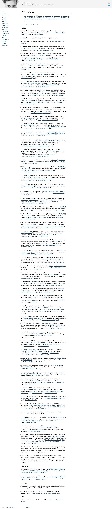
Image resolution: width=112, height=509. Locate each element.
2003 (68, 17)
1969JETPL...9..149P (43, 346)
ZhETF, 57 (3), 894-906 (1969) (51, 259)
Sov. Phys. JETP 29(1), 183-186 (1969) (44, 50)
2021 (64, 19)
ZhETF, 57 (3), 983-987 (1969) (58, 266)
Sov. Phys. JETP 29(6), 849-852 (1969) (41, 113)
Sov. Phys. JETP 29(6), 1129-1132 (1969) (39, 187)
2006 (30, 19)
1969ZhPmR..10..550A (43, 408)
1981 (64, 16)
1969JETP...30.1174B (59, 300)
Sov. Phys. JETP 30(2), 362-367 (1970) (50, 245)
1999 (59, 17)
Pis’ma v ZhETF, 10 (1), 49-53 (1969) (30, 380)
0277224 (35, 302)
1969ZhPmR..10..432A (31, 400)
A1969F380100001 (29, 408)
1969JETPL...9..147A (30, 337)
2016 (52, 19)
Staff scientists (5, 25)
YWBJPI (36, 443)
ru (109, 2)
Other (38, 24)
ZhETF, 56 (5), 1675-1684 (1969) (56, 132)
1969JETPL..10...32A (30, 384)
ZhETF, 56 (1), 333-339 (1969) (29, 48)
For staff (4, 41)
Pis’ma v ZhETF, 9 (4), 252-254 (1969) (31, 333)
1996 (52, 17)
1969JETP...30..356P (43, 236)
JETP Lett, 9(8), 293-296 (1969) (33, 361)
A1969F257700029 (29, 146)
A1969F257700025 (29, 128)
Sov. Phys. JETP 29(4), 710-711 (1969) (39, 95)
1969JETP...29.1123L (43, 180)
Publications (4, 29)
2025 (27, 20)
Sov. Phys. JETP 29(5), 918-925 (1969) (45, 154)
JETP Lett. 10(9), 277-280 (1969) (53, 398)
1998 (57, 17)
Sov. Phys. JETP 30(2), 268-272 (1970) (54, 226)
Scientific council (5, 13)
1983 (68, 16)
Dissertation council (6, 15)
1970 (39, 16)
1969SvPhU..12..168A (30, 422)
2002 (66, 17)
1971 (41, 16)
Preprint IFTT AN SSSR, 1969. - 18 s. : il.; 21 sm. (47, 493)
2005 (27, 19)
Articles (25, 24)
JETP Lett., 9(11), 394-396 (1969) (40, 375)
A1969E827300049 (53, 58)
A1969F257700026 (29, 135)
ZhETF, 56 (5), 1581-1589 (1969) (46, 109)
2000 (61, 17)
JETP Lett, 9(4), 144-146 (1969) (55, 328)
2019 (59, 19)
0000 (25, 16)
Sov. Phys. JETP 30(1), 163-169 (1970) (39, 217)
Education (4, 17)
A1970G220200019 (29, 227)
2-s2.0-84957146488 (44, 441)
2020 (61, 19)
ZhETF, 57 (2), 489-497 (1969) (33, 224)
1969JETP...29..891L (43, 128)
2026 (30, 20)
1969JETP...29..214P (30, 60)
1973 (46, 16)
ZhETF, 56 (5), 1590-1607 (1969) (29, 118)
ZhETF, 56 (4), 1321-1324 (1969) (46, 91)
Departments (5, 27)
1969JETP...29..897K (43, 135)
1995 (50, 17)
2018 (57, 19)
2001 (64, 17)
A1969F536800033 (51, 170)
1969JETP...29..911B (43, 146)
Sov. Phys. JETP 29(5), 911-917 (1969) (43, 144)
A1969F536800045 (29, 203)
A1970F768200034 (58, 217)
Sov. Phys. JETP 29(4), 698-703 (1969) (49, 85)
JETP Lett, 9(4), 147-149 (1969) (43, 335)
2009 (37, 19)
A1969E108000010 (37, 393)
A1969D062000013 (29, 346)
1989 (37, 17)
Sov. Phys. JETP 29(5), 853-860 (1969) (47, 120)
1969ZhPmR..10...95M (51, 393)
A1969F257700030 (29, 156)
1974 (48, 16)
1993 (46, 17)
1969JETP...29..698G (43, 86)
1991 (41, 17)
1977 (55, 16)
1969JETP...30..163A (30, 219)
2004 (25, 19)
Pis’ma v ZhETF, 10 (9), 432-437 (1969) (55, 396)
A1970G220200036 (29, 236)
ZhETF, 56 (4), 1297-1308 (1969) (32, 83)
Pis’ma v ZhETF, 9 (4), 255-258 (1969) (35, 342)
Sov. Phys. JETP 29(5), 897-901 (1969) (55, 134)
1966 (30, 16)
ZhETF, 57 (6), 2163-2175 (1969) (37, 297)
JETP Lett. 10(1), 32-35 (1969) (43, 382)
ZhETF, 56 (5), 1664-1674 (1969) (29, 125)
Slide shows (5, 45)
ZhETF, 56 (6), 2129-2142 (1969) (53, 191)
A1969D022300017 (29, 311)
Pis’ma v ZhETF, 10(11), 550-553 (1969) (39, 405)
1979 (59, 16)
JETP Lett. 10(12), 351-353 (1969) (56, 406)
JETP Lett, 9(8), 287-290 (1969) (50, 353)
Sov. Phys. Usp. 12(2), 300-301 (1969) (34, 431)
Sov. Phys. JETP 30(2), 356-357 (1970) (46, 234)
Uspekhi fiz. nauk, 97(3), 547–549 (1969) (47, 427)
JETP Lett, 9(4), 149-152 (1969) (52, 344)
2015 (50, 19)
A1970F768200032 (59, 210)
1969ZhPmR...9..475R (43, 354)
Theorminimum (6, 39)
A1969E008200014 (59, 382)
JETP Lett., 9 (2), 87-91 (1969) (56, 309)
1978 (57, 16)
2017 (55, 19)
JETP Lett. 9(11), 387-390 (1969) (32, 368)
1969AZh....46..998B (38, 34)
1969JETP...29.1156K (43, 203)
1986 (30, 17)
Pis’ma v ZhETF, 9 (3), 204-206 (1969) (34, 318)
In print (4, 35)
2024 (25, 20)
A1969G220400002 (51, 420)
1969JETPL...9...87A (58, 311)
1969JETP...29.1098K (30, 172)
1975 (50, 16)
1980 (61, 16)
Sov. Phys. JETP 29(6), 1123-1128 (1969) (44, 179)
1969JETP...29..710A (58, 95)
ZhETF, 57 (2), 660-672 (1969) (53, 241)
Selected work (6, 33)
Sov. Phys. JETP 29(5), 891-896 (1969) (55, 127)
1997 (55, 17)
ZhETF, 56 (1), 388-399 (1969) (41, 55)
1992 (43, 17)
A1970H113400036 (45, 300)
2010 (39, 19)
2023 (68, 19)
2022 (66, 19)
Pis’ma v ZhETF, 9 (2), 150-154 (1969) (37, 307)
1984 (25, 17)
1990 (39, 17)
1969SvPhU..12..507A (58, 441)
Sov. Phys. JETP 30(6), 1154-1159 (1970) (50, 285)
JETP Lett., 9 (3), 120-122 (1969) (50, 320)
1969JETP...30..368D (48, 254)
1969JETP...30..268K (43, 227)
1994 (48, 17)
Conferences (5, 23)
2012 (43, 19)
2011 (41, 19)
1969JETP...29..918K (43, 156)
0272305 (30, 247)
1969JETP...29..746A (30, 104)
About (3, 12)
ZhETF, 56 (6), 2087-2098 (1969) (29, 177)
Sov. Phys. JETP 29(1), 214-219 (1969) (35, 58)
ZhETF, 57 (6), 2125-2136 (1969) (29, 283)
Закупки (4, 43)
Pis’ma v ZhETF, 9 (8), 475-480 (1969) (31, 351)
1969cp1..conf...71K (45, 472)
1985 (27, 17)
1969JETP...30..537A (38, 269)
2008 (34, 19)
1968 (34, 16)
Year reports (5, 31)
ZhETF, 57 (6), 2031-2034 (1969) (48, 274)
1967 (32, 16)
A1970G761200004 (29, 441)
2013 (46, 19)
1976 (52, 16)
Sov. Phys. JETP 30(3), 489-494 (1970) (55, 262)
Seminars (4, 19)
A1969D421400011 (29, 354)
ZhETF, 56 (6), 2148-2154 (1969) (29, 200)
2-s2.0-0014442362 (44, 311)
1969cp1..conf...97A (41, 479)
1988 (34, 17)
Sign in (108, 8)
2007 (32, 19)
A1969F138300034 (57, 102)
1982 (66, 16)
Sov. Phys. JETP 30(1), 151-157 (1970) (41, 210)
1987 (32, 17)
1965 (27, 16)
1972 (43, 16)
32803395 (27, 443)
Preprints (34, 24)
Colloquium (4, 21)
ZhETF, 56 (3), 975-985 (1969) (39, 74)
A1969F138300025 (29, 86)
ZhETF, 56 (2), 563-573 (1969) (38, 65)
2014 (48, 19)
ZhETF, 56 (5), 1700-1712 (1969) (46, 140)
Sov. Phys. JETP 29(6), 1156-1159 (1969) (47, 201)
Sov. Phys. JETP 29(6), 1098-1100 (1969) (31, 170)
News (3, 37)
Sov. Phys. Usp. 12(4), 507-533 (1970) (54, 440)
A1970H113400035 (49, 292)
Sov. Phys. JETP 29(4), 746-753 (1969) (39, 102)
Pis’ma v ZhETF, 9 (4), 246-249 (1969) (55, 325)
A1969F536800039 (29, 180)
